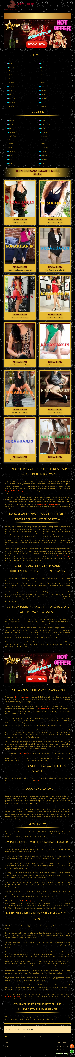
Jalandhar (12, 94)
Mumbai (11, 63)
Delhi (42, 63)
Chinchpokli (44, 132)
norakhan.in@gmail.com (65, 1046)
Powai (11, 155)
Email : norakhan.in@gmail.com (15, 13)
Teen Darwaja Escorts (43, 709)
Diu (40, 1036)
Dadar (11, 140)
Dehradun (12, 98)
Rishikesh (44, 102)
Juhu (10, 159)
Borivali (11, 124)
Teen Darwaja (61, 1042)
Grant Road (44, 148)
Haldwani (44, 106)
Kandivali (44, 159)
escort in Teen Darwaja (13, 996)
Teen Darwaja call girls (25, 753)
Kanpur (11, 83)
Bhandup (44, 120)
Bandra (11, 120)
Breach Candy (45, 124)
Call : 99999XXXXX (11, 10)
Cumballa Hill (13, 132)
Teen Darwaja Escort (45, 1056)
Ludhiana (44, 90)
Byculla (11, 128)
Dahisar (43, 140)
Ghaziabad (8, 1042)
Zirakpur (43, 86)
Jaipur (43, 71)
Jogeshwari (44, 155)
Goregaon (12, 151)
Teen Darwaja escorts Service (43, 781)
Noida (24, 1036)
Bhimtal (11, 106)
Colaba (43, 128)
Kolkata (11, 67)
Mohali (11, 90)
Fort (10, 148)
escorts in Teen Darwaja (62, 556)
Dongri (43, 144)
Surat (23, 1040)
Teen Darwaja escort (29, 901)
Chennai (43, 67)
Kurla (42, 163)
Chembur (44, 136)
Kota (10, 79)
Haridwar (12, 102)
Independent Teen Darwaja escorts (17, 491)
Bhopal (43, 75)
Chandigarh (12, 86)
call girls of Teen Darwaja (22, 697)
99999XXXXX (61, 1050)
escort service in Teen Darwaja (47, 504)
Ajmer (43, 79)
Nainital (43, 94)
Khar (10, 163)
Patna (7, 1046)
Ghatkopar (44, 151)
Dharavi (11, 144)
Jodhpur (11, 75)
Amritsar (43, 83)
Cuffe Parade (13, 136)
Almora (43, 98)
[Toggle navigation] (8, 16)
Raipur (11, 71)
